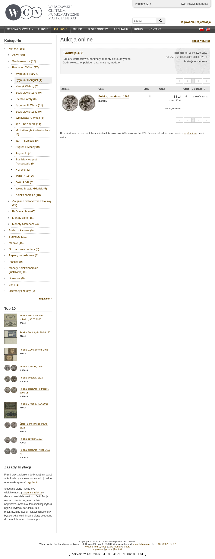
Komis (138, 29)
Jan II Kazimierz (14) (28, 124)
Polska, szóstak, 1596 (31, 366)
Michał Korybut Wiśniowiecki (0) (33, 132)
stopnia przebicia (32, 492)
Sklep (77, 29)
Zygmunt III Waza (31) (29, 105)
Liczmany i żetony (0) (22, 290)
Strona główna (20, 29)
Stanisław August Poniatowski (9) (26, 161)
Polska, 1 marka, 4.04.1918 (34, 403)
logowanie (188, 21)
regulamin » (45, 298)
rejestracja (204, 21)
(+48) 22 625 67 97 (166, 544)
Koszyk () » (143, 3)
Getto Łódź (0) (24, 182)
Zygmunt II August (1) (29, 80)
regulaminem (190, 133)
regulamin (32, 482)
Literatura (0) (17, 278)
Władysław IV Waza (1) (30, 117)
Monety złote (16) (23, 217)
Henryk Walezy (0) (27, 86)
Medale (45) (16, 243)
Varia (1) (14, 284)
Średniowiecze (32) (24, 61)
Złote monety (98, 29)
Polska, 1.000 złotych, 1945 (34, 349)
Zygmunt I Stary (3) (27, 73)
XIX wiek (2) (23, 169)
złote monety (114, 546)
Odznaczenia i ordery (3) (24, 249)
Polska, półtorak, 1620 (31, 377)
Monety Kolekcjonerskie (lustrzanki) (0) (23, 269)
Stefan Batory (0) (26, 99)
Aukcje (43, 29)
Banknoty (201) (18, 236)
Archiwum (121, 29)
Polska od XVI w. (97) (25, 67)
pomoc (108, 549)
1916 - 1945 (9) (25, 176)
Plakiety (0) (16, 261)
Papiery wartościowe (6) (23, 255)
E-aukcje (60, 29)
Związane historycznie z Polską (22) (31, 203)
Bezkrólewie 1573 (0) (29, 92)
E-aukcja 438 (73, 53)
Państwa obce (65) (23, 211)
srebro (127, 546)
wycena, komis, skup (95, 546)
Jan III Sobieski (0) (27, 140)
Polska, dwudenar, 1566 (113, 96)
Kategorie (12, 41)
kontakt (118, 549)
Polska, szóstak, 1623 (31, 438)
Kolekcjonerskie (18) (28, 195)
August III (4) (23, 153)
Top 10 (10, 309)
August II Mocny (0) (28, 146)
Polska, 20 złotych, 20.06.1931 (36, 332)
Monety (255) (17, 48)
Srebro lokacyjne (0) (21, 230)
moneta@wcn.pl (141, 544)
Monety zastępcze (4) (25, 224)
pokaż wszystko (201, 41)
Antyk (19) (18, 54)
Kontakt (155, 29)
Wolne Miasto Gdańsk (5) (31, 188)
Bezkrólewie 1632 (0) (29, 111)
